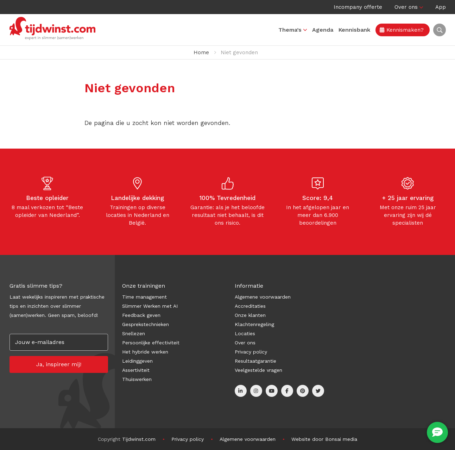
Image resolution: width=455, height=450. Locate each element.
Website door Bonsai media (324, 439)
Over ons (406, 7)
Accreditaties (250, 306)
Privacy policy (251, 352)
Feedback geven (141, 315)
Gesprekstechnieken (145, 324)
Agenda (322, 29)
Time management (144, 297)
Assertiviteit (136, 370)
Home (201, 52)
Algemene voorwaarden (263, 297)
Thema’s (290, 29)
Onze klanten (250, 315)
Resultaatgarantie (255, 361)
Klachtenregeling (254, 324)
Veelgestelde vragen (258, 370)
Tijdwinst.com (139, 439)
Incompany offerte (358, 7)
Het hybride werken (145, 352)
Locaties (245, 333)
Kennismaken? (401, 30)
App (440, 7)
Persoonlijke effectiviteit (150, 342)
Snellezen (133, 333)
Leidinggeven (137, 361)
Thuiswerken (137, 379)
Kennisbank (354, 29)
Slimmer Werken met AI (150, 306)
